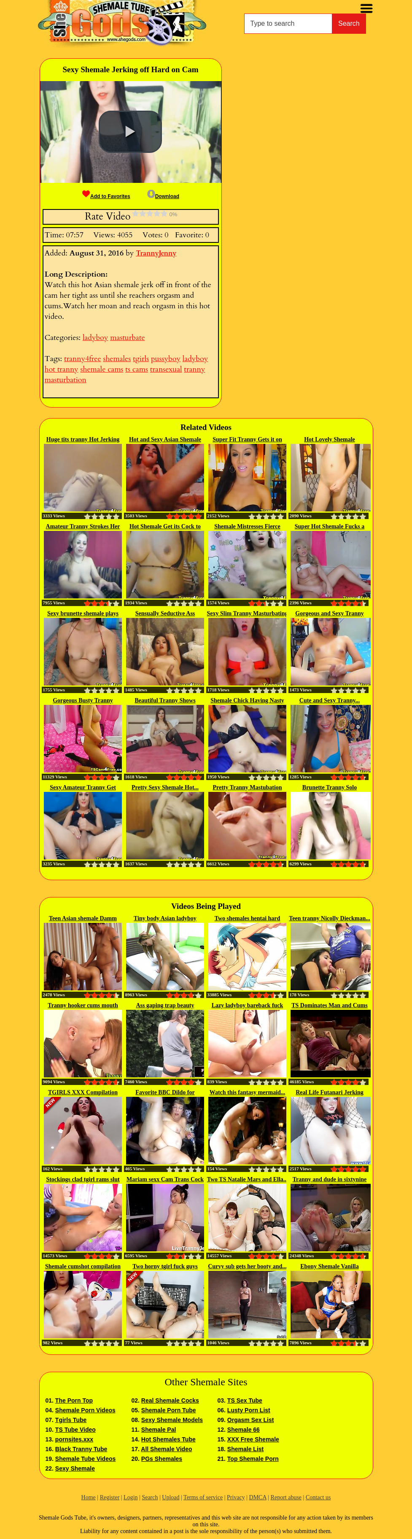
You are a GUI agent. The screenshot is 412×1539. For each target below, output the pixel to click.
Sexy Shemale (75, 1468)
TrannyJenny (156, 253)
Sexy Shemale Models (172, 1420)
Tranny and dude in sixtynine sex (330, 1180)
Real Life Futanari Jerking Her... (330, 1093)
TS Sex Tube (244, 1400)
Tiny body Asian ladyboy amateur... (165, 919)
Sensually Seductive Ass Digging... (165, 614)
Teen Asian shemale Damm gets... (83, 919)
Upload (170, 1497)
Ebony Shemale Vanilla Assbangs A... (329, 1267)
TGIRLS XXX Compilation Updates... (83, 1093)
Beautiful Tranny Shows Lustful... (165, 701)
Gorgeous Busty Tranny (83, 700)
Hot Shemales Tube (168, 1439)
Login (130, 1497)
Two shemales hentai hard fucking (247, 919)
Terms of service (203, 1497)
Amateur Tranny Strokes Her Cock (83, 527)
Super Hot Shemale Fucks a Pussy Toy (329, 527)
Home (88, 1497)
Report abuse (286, 1497)
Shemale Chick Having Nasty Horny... (247, 701)
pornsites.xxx (74, 1439)
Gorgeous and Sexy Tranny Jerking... (329, 614)
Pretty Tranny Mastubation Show (247, 788)
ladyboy (95, 337)
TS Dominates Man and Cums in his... (329, 1006)
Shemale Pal (158, 1429)
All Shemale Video (166, 1449)
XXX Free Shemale (253, 1439)
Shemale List (245, 1449)
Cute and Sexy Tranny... (329, 700)
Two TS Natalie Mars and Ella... (247, 1179)
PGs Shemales (161, 1458)
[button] (130, 132)
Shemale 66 (243, 1429)
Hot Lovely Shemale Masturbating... (329, 440)
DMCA (258, 1497)
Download (163, 196)
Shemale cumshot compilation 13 (83, 1267)
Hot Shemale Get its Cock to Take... (165, 527)
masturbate (127, 337)
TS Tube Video (75, 1429)
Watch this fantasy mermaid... (247, 1092)
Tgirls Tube (70, 1420)
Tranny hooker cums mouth (83, 1005)
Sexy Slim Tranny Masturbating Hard (247, 614)
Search (349, 23)
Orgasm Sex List (250, 1420)
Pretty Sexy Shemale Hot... (165, 787)
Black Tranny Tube (81, 1449)
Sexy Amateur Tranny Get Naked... (83, 788)
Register (110, 1497)
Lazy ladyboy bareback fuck (247, 1005)
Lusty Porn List (248, 1410)
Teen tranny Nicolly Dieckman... (329, 918)
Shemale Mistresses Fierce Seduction (247, 527)
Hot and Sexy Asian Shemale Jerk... (165, 440)
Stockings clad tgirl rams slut (82, 1179)
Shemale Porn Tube (168, 1410)
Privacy (236, 1497)
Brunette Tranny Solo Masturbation (329, 788)
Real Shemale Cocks (170, 1400)
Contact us (318, 1497)
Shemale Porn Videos (85, 1410)
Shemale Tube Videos (85, 1458)
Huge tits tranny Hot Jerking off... (82, 440)
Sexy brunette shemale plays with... (82, 614)
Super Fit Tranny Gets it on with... (247, 440)
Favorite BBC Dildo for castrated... (164, 1093)
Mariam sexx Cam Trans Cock (165, 1179)
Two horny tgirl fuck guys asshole (165, 1267)
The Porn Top (74, 1400)
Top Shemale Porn (253, 1458)
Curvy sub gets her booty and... (247, 1266)
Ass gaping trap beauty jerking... (165, 1006)
